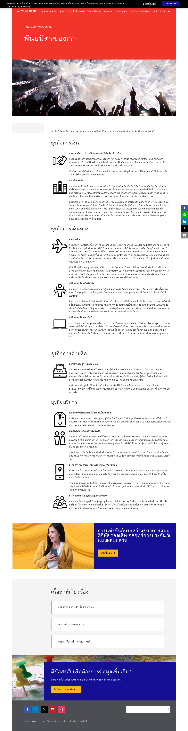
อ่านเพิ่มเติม (106, 553)
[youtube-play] (52, 709)
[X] (44, 709)
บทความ (107, 11)
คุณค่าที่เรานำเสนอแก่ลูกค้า (76, 641)
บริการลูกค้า (121, 11)
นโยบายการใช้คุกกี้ (80, 721)
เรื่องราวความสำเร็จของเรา (76, 607)
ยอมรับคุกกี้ (171, 4)
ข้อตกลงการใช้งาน (45, 721)
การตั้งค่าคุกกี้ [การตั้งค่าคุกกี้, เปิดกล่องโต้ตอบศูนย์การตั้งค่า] (150, 4)
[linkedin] (35, 709)
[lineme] (184, 214)
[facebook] (27, 709)
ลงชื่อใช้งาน (159, 11)
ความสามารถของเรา (72, 624)
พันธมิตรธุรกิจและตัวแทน (88, 11)
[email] (184, 235)
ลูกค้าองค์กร (65, 11)
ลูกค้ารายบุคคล (49, 11)
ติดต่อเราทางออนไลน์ (64, 689)
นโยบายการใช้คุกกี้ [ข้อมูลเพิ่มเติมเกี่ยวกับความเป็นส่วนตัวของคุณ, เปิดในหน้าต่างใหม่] (23, 7)
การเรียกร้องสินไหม (140, 11)
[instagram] (61, 709)
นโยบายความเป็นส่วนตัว (62, 721)
